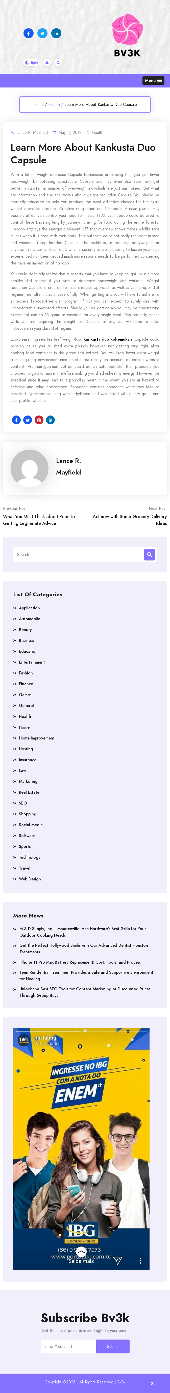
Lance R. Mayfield (68, 466)
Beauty (25, 630)
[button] (153, 80)
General (26, 705)
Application (29, 608)
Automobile (29, 619)
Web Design (30, 879)
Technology (29, 857)
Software (27, 836)
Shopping (27, 814)
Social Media (31, 825)
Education (28, 651)
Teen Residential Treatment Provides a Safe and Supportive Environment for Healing (86, 975)
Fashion (26, 673)
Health (54, 104)
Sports (25, 846)
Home (38, 104)
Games (25, 695)
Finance (26, 684)
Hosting (26, 749)
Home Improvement (37, 738)
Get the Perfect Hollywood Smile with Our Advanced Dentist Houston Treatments (83, 948)
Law (22, 771)
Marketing (28, 781)
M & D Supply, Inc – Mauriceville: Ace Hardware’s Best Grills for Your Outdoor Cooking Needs (82, 932)
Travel (24, 868)
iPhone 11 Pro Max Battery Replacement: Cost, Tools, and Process (80, 962)
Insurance (27, 760)
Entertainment (32, 662)
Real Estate (29, 792)
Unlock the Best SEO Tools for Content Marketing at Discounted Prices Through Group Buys (84, 992)
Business (26, 640)
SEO (23, 803)
